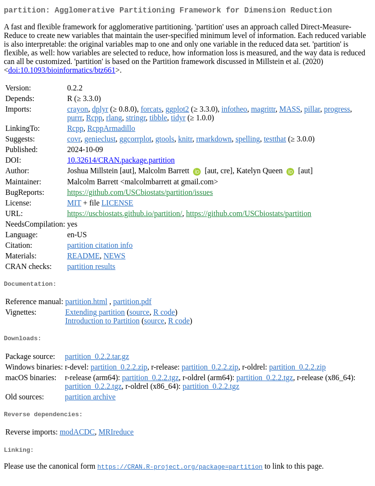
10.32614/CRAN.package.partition (121, 162)
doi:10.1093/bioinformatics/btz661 (62, 72)
